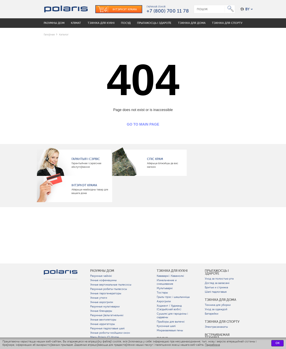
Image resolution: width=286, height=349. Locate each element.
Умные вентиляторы (103, 319)
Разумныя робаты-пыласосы (108, 289)
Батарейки (211, 313)
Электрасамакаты (216, 327)
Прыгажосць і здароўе (217, 272)
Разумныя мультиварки (105, 306)
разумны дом (102, 270)
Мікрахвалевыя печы (170, 330)
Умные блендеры (101, 311)
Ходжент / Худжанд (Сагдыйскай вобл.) (169, 307)
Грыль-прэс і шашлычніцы (173, 297)
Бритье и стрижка (216, 287)
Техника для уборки (218, 305)
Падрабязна (212, 345)
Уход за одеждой (216, 309)
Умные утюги (98, 297)
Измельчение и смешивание (167, 282)
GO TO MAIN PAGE (143, 124)
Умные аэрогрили (101, 302)
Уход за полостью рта (219, 278)
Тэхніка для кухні (172, 270)
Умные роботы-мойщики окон (110, 332)
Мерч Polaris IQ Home (104, 337)
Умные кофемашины (103, 280)
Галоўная (49, 34)
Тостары (162, 292)
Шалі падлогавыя (216, 291)
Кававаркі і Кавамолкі (170, 276)
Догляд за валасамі (217, 283)
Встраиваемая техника (217, 336)
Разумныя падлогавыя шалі (107, 328)
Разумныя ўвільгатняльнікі (106, 315)
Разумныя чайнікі (101, 276)
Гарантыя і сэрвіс (86, 159)
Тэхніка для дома (220, 299)
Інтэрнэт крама (84, 185)
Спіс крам (155, 159)
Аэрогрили (164, 301)
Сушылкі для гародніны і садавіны (172, 315)
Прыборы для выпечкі (171, 321)
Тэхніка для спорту (222, 321)
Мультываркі (165, 288)
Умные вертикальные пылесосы (110, 284)
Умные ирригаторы (102, 324)
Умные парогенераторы (105, 293)
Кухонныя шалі (166, 326)
